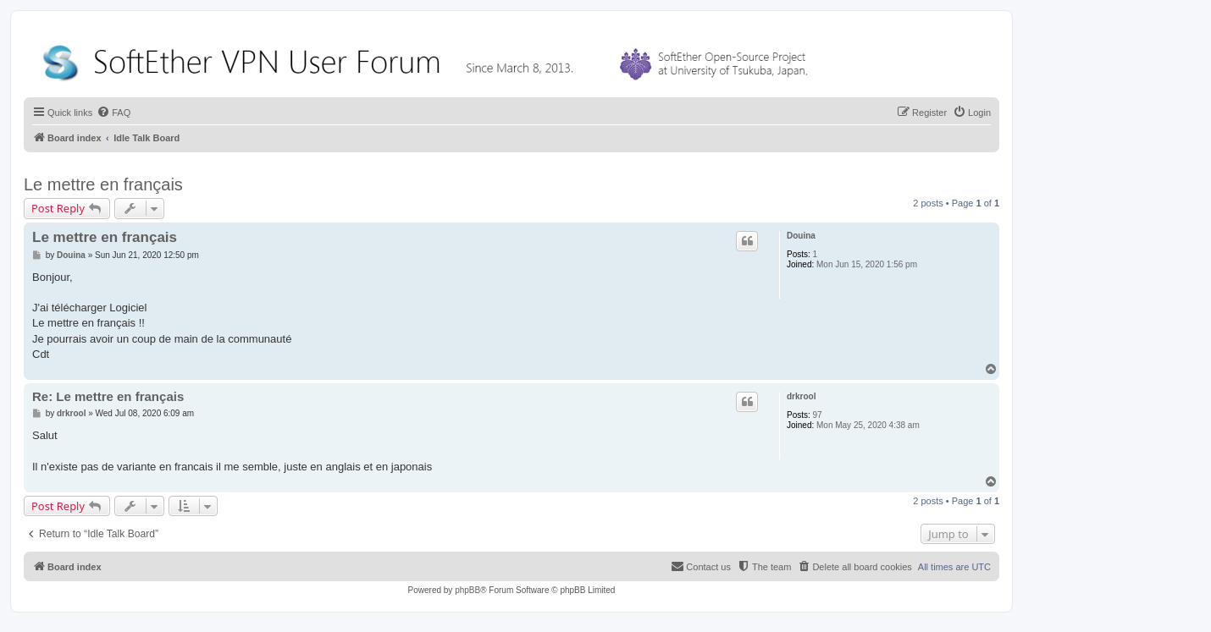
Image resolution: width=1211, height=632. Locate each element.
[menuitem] (113, 112)
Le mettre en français (103, 184)
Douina (801, 235)
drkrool (801, 396)
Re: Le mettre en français (108, 396)
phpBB (467, 590)
